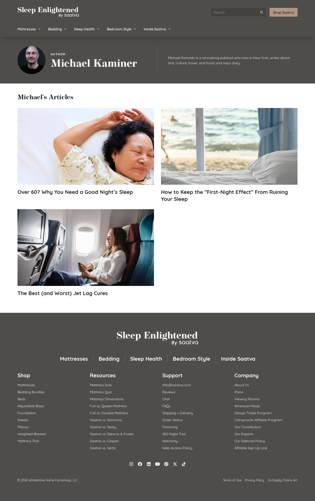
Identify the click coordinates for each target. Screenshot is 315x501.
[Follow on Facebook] (140, 464)
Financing (170, 426)
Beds (22, 398)
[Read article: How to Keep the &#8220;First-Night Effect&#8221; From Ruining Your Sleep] (229, 155)
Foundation (27, 412)
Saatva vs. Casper (104, 440)
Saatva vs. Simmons (106, 419)
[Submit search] (261, 12)
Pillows (23, 426)
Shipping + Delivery (177, 412)
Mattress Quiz (101, 391)
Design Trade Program (253, 412)
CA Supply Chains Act (283, 480)
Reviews (168, 391)
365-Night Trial (174, 433)
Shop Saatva (283, 12)
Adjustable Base (31, 405)
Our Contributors (247, 426)
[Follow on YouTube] (157, 464)
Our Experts (243, 433)
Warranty (170, 440)
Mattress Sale (101, 384)
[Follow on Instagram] (131, 464)
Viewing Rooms (247, 398)
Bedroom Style (122, 28)
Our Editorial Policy (249, 440)
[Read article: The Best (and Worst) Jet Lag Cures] (86, 252)
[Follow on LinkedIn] (148, 464)
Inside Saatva (157, 28)
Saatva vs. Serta (103, 447)
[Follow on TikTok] (183, 464)
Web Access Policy (177, 447)
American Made (247, 405)
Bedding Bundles (31, 391)
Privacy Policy (254, 480)
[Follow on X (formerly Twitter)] (175, 464)
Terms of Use (232, 480)
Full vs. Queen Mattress (108, 405)
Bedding (57, 28)
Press (238, 391)
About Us (241, 384)
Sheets (23, 419)
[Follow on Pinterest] (166, 464)
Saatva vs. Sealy (103, 426)
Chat (166, 398)
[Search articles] (238, 12)
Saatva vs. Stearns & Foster (112, 433)
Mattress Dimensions (107, 398)
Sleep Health (87, 28)
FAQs (166, 405)
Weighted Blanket (32, 433)
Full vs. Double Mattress (109, 412)
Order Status (172, 419)
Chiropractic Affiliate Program (258, 419)
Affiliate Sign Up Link (250, 447)
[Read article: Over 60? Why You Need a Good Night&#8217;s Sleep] (86, 151)
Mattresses (29, 28)
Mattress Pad (28, 440)
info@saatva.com (176, 384)
